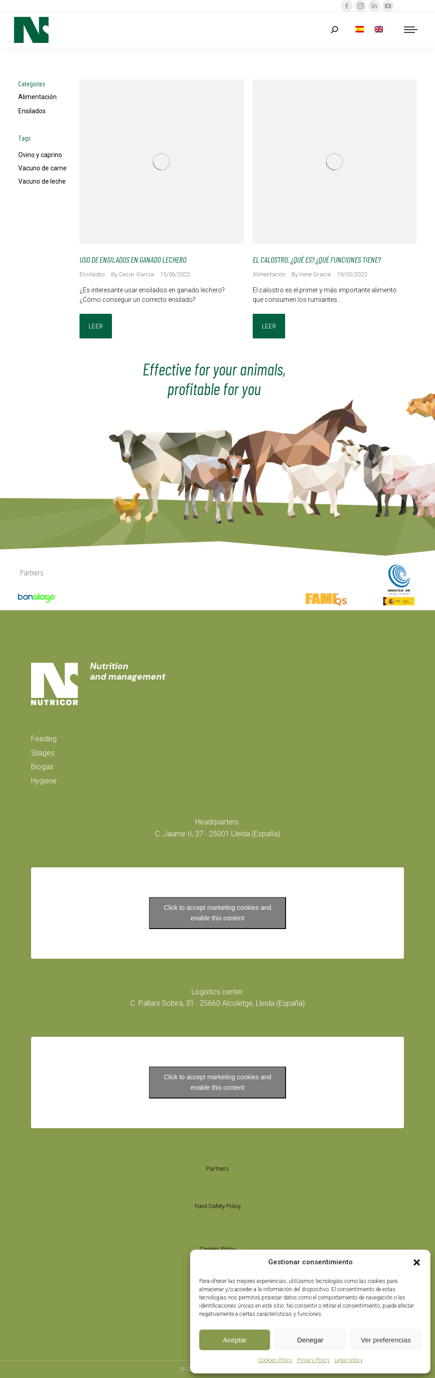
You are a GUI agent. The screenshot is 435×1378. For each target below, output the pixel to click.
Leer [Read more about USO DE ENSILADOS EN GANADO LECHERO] (96, 326)
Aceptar (235, 1340)
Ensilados (32, 111)
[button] (416, 1262)
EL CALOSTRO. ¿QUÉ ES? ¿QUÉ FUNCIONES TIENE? (317, 259)
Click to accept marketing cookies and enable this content (217, 913)
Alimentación (37, 96)
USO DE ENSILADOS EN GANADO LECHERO (133, 259)
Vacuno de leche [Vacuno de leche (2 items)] (42, 181)
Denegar (310, 1340)
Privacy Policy (313, 1360)
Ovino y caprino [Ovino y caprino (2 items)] (40, 154)
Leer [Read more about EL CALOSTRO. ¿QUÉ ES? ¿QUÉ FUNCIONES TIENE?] (269, 326)
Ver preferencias (386, 1340)
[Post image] (162, 161)
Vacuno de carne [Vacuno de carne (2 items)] (42, 168)
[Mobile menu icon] (410, 29)
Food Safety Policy (218, 1206)
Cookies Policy (275, 1360)
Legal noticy (348, 1360)
